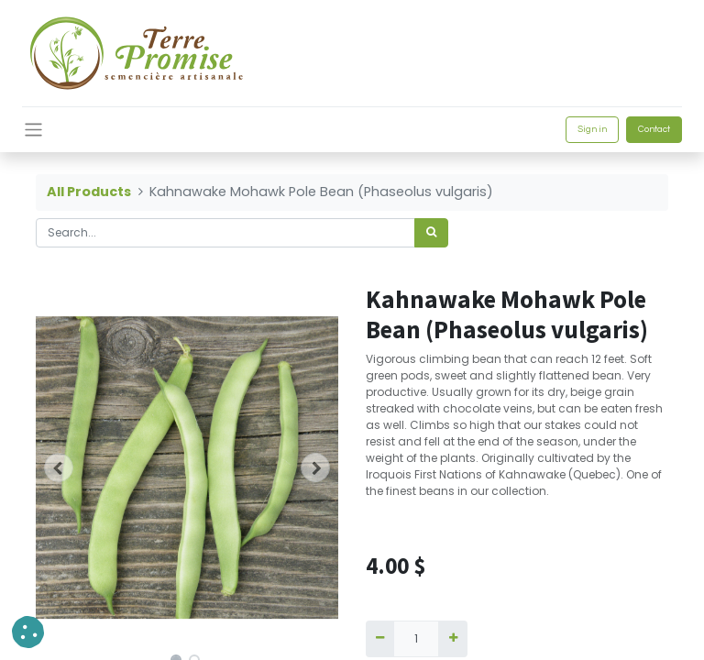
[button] (59, 467)
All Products (89, 191)
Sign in (592, 129)
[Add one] (452, 639)
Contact (654, 129)
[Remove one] (380, 639)
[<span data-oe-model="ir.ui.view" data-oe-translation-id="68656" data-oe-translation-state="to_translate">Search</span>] (431, 233)
